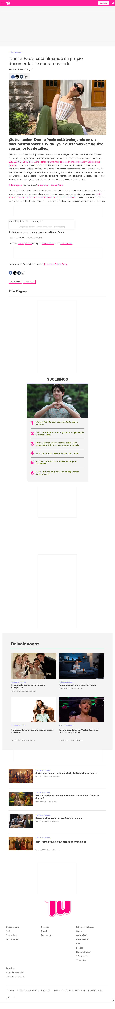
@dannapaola (15, 185)
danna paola (15, 281)
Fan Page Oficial (25, 243)
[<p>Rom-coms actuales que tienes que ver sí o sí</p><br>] (21, 844)
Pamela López (52, 801)
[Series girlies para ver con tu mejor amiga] (21, 821)
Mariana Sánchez (30, 691)
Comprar (103, 3)
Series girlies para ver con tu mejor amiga (58, 818)
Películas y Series (16, 52)
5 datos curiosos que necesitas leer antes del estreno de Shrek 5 (67, 797)
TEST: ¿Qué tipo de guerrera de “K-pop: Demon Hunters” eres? (57, 473)
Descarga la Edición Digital (55, 264)
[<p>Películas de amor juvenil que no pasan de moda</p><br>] (33, 709)
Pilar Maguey (28, 70)
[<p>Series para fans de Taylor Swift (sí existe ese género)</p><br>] (81, 709)
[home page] (8, 3)
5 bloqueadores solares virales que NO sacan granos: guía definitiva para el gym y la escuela (57, 444)
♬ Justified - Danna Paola (50, 185)
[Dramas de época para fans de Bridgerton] (33, 666)
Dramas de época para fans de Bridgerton (28, 686)
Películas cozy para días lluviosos (77, 685)
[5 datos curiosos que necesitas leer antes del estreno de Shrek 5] (21, 799)
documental (29, 281)
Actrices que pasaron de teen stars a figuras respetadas (56, 462)
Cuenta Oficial (48, 243)
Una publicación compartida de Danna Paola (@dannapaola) (42, 227)
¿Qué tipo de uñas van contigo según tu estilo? (57, 453)
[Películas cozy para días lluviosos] (81, 666)
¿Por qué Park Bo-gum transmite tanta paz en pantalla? (57, 423)
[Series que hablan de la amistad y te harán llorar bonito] (21, 776)
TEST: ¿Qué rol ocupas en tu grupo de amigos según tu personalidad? (60, 433)
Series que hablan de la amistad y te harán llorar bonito (66, 773)
